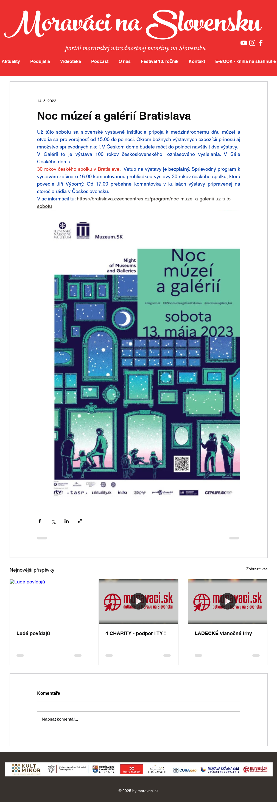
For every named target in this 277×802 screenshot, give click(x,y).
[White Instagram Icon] (252, 43)
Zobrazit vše (257, 569)
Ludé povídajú (33, 633)
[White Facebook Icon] (261, 43)
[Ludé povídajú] (49, 601)
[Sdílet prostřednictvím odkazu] (80, 521)
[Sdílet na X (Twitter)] (53, 521)
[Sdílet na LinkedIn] (66, 521)
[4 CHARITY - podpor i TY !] (138, 601)
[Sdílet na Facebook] (39, 521)
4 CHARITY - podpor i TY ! (135, 633)
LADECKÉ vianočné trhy (223, 633)
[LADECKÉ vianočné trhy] (227, 601)
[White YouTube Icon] (244, 43)
